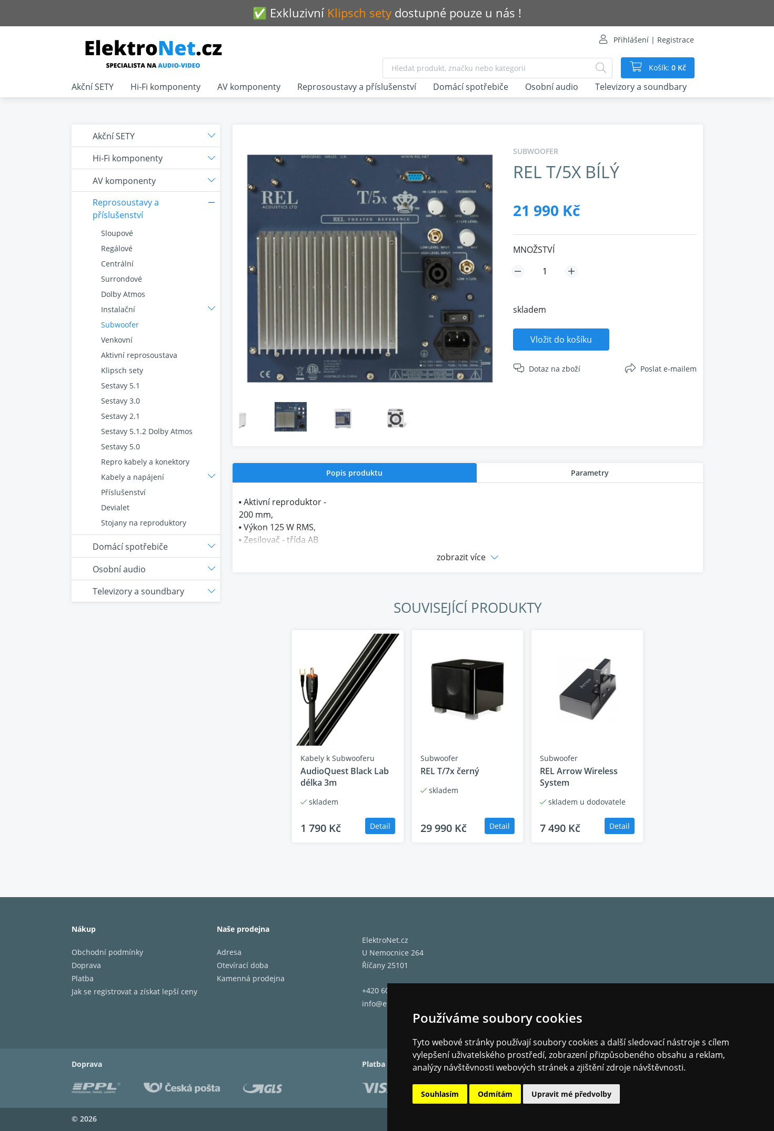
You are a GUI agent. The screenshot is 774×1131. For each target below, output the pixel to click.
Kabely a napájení (132, 477)
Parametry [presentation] (590, 473)
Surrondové (121, 279)
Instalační (118, 309)
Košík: (666, 67)
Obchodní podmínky (107, 952)
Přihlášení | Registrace (654, 40)
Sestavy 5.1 (120, 385)
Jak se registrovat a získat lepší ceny (134, 991)
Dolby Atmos (123, 294)
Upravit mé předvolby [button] (571, 1094)
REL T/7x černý (449, 771)
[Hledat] (600, 68)
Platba (83, 978)
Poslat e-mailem (668, 369)
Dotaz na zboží (554, 369)
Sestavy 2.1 (120, 416)
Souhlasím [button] (440, 1094)
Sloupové (117, 233)
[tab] (355, 472)
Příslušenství (123, 492)
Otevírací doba (242, 965)
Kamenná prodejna (251, 978)
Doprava (86, 965)
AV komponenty (248, 86)
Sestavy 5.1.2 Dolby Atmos (147, 431)
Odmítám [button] (495, 1094)
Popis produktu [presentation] (354, 473)
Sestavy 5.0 (120, 446)
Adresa (229, 952)
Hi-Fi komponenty (165, 86)
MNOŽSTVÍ (534, 249)
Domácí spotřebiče (470, 86)
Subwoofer (120, 325)
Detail (380, 826)
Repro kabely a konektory (145, 462)
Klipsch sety (122, 370)
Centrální (117, 264)
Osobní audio (551, 86)
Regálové (117, 248)
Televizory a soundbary (641, 86)
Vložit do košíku (561, 339)
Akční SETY (93, 86)
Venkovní (117, 340)
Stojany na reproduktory (143, 523)
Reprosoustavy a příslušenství (356, 86)
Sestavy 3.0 (120, 401)
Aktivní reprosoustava (139, 355)
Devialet (115, 507)
